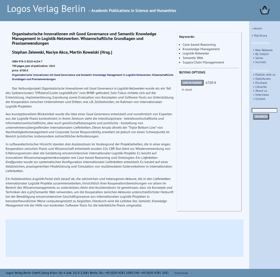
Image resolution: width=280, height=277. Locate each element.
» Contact (259, 99)
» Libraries (260, 87)
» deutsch (257, 28)
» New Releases (263, 50)
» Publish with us (264, 74)
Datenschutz (181, 272)
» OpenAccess (262, 79)
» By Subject (261, 54)
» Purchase (260, 83)
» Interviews (261, 95)
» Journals (259, 62)
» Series (258, 58)
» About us (260, 90)
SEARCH (261, 116)
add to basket (192, 82)
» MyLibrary (259, 35)
